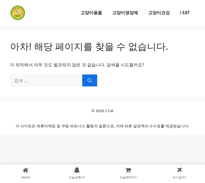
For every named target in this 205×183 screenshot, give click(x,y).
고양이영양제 (125, 13)
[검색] (89, 80)
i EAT (185, 13)
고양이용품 (91, 13)
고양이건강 (159, 13)
